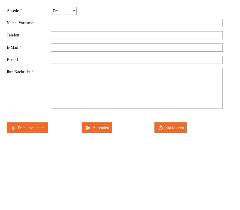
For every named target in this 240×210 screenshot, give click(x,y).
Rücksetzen (171, 128)
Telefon (13, 35)
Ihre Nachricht (18, 72)
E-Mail (12, 47)
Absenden (97, 128)
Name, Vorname (20, 23)
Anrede (13, 10)
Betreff (12, 59)
